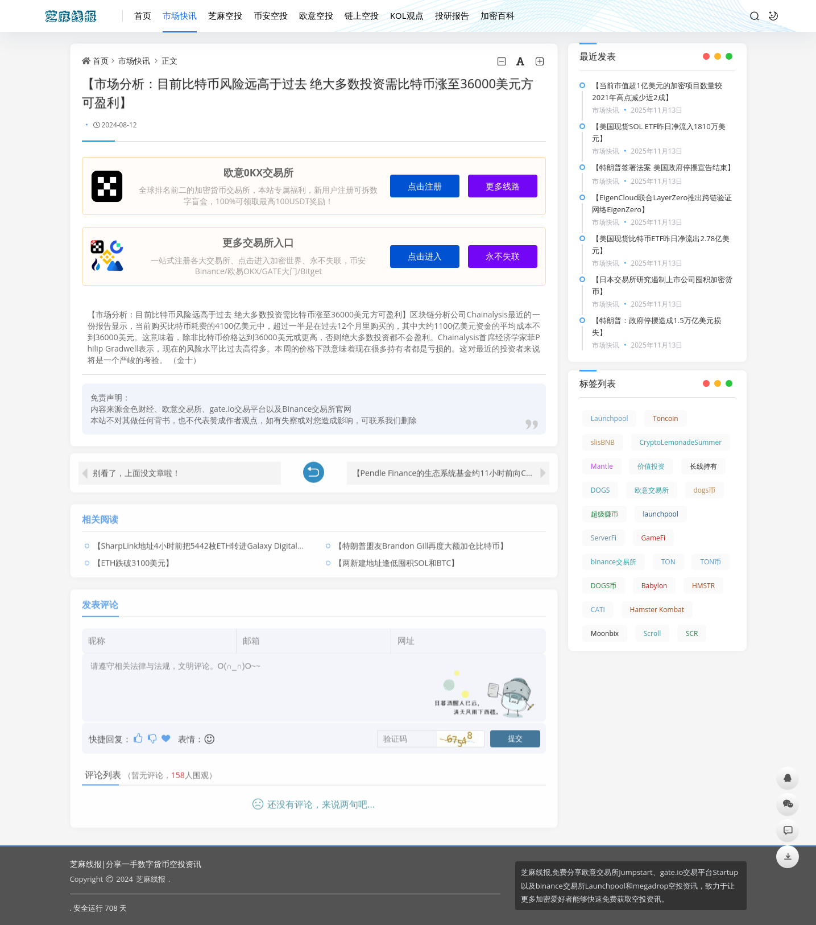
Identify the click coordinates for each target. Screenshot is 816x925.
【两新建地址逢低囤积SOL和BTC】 (396, 558)
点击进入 (425, 256)
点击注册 (425, 186)
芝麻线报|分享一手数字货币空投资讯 (136, 863)
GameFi (653, 538)
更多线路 (503, 186)
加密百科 (498, 15)
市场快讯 (180, 15)
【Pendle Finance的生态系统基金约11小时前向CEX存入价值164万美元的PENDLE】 (451, 468)
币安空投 (271, 15)
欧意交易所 (652, 490)
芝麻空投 (225, 15)
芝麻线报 (150, 879)
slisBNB (603, 442)
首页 (142, 15)
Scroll (652, 633)
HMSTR (703, 585)
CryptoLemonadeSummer (681, 442)
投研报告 (452, 15)
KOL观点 (407, 15)
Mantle (602, 466)
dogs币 (705, 490)
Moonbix (605, 633)
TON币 (710, 562)
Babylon (654, 585)
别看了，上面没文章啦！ (136, 468)
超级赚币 (604, 514)
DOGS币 (603, 585)
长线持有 (703, 466)
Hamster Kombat (657, 609)
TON (668, 562)
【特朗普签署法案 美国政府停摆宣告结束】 (663, 167)
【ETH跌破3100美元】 (133, 558)
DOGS (600, 490)
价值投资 (651, 466)
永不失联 (503, 256)
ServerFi (603, 538)
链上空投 (362, 15)
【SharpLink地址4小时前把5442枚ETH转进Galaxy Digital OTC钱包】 (216, 541)
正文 (169, 60)
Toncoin (665, 418)
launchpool (660, 514)
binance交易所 (613, 562)
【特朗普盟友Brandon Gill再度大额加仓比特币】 (421, 541)
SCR (692, 633)
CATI (598, 609)
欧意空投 (316, 15)
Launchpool (609, 418)
